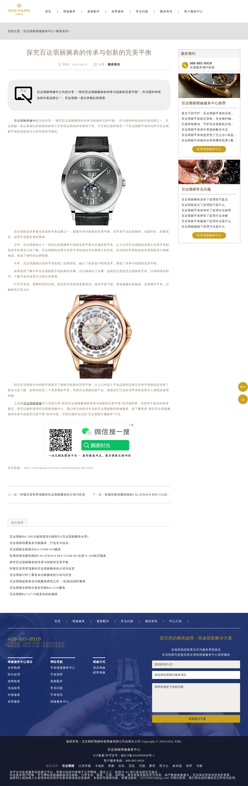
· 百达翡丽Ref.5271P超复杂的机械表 (33, 594)
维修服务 (69, 13)
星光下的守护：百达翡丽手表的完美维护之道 (209, 113)
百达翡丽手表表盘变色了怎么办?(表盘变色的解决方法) (209, 135)
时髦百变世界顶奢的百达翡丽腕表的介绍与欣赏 (52, 494)
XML (178, 741)
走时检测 (14, 667)
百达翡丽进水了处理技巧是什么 (203, 204)
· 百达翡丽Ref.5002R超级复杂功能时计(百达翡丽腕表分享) (48, 536)
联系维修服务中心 (209, 149)
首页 (48, 13)
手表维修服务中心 (62, 667)
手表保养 (56, 674)
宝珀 (121, 765)
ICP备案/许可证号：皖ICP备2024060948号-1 (124, 755)
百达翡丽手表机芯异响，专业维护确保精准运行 (209, 118)
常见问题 (142, 13)
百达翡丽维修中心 (26, 120)
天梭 (199, 765)
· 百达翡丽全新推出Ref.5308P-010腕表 (34, 549)
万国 (142, 765)
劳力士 (164, 765)
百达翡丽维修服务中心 (38, 31)
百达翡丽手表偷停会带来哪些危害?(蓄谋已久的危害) (209, 140)
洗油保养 (14, 688)
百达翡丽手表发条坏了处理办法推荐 (206, 210)
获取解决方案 (197, 718)
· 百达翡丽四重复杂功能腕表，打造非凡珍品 (38, 543)
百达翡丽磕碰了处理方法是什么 (203, 226)
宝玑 (132, 765)
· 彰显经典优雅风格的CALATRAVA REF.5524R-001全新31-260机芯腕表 (57, 555)
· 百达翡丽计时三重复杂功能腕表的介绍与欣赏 (40, 574)
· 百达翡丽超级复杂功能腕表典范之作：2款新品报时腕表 (47, 581)
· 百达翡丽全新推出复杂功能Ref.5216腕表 (36, 587)
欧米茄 (177, 765)
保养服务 (118, 13)
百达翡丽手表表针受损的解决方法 (205, 129)
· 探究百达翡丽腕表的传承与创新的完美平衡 (38, 562)
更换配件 (93, 13)
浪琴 (189, 765)
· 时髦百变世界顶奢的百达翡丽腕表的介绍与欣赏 (41, 568)
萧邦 (152, 765)
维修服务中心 (59, 701)
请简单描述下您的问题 (196, 697)
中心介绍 (175, 621)
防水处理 (14, 674)
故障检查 (14, 681)
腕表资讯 (166, 13)
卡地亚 (99, 765)
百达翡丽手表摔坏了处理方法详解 (205, 215)
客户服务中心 (193, 13)
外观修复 (14, 694)
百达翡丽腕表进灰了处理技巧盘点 (205, 199)
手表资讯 (56, 694)
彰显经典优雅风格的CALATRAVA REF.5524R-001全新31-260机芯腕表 (153, 494)
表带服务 (14, 701)
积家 (111, 765)
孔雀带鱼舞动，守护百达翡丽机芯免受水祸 (209, 124)
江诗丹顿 (84, 765)
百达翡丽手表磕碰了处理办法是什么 (206, 221)
